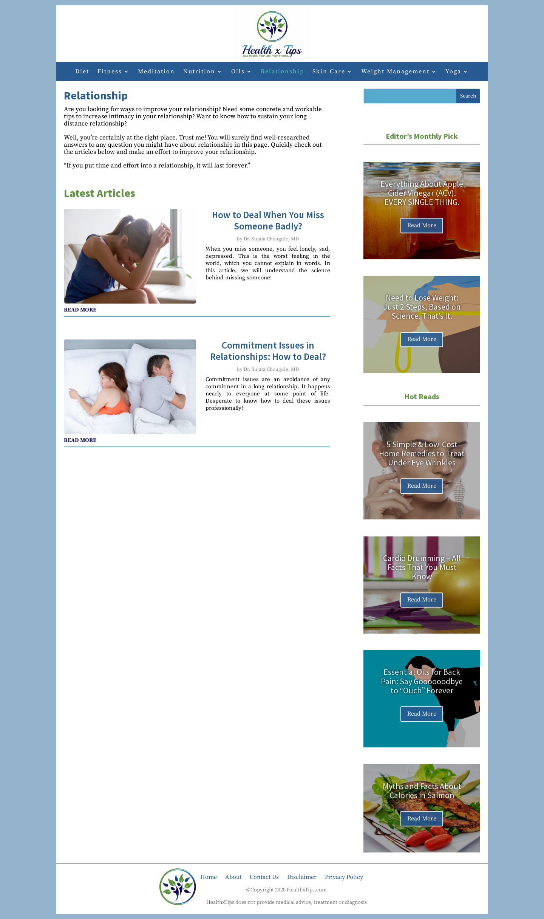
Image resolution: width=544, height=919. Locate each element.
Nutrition (199, 72)
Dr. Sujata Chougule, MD (271, 239)
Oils (238, 72)
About (233, 876)
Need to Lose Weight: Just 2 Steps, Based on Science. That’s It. (422, 313)
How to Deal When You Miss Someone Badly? (268, 220)
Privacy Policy (344, 876)
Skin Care (328, 72)
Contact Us (264, 876)
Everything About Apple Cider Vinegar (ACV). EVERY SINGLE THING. (421, 199)
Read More (421, 232)
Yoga (453, 72)
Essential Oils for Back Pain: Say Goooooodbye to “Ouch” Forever (422, 688)
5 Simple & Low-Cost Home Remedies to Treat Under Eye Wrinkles (422, 460)
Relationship (282, 72)
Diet (82, 72)
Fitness (109, 72)
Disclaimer (302, 876)
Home (208, 876)
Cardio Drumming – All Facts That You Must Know (422, 574)
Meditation (156, 72)
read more (80, 309)
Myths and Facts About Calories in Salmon (422, 797)
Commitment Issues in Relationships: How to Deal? (268, 351)
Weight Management (395, 72)
